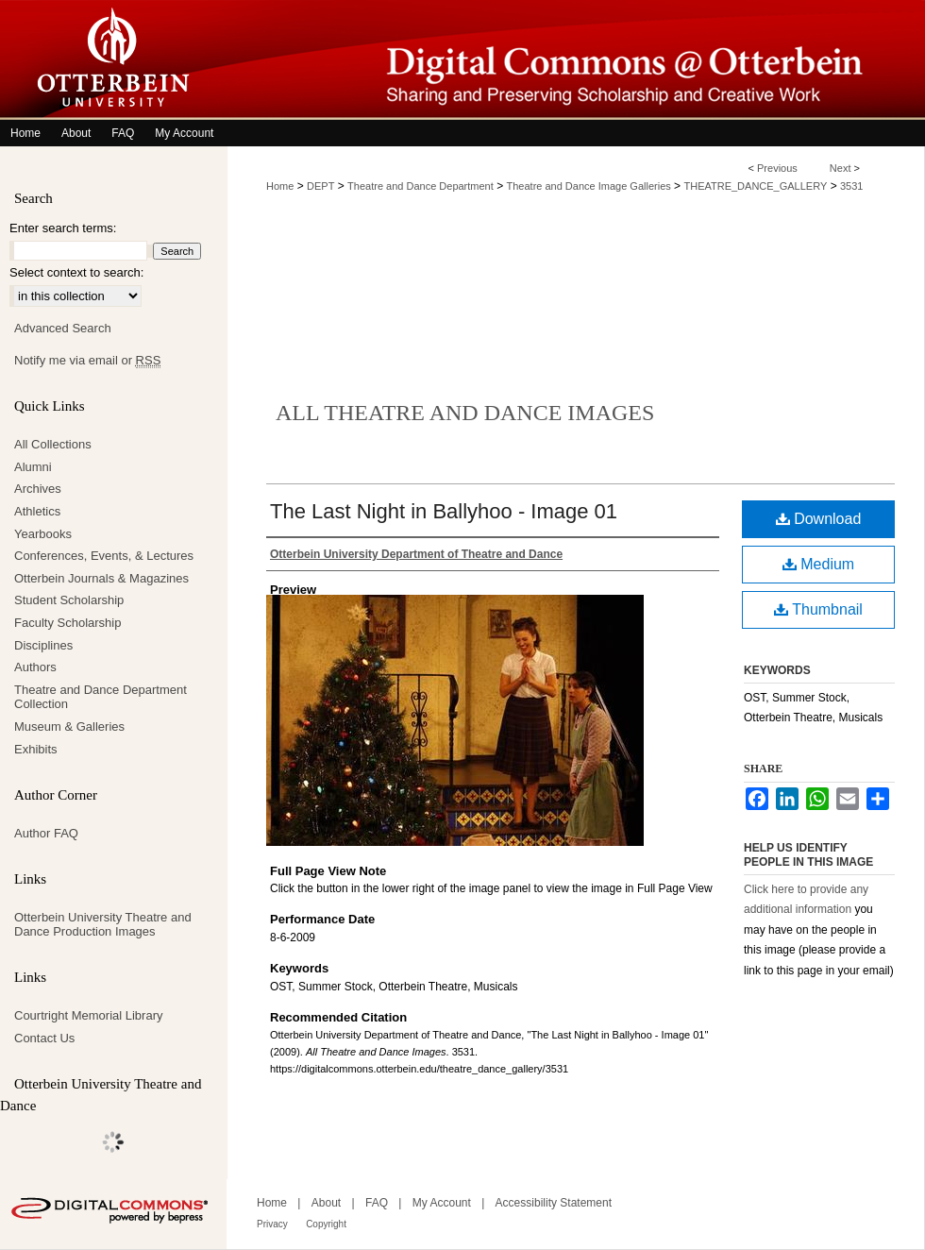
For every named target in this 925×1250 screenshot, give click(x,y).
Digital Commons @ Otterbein (576, 60)
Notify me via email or (87, 360)
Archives (37, 488)
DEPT (320, 186)
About (326, 1202)
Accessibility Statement (554, 1202)
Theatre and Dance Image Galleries (589, 186)
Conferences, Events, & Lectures (103, 556)
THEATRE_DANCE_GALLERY (755, 186)
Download (819, 519)
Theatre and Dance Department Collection (100, 697)
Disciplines (43, 645)
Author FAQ (46, 833)
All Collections (53, 444)
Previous (777, 168)
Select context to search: (76, 272)
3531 (851, 186)
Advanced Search (62, 328)
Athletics (37, 511)
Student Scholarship (69, 600)
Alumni (33, 467)
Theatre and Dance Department (420, 186)
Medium (818, 564)
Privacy (272, 1224)
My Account (441, 1202)
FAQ (376, 1202)
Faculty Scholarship (67, 623)
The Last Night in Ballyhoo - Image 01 (443, 511)
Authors (35, 667)
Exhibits (36, 749)
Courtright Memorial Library (88, 1015)
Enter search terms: (62, 228)
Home (280, 186)
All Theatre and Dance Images (465, 412)
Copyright (326, 1224)
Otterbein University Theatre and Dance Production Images (103, 924)
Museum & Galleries (69, 726)
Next (840, 168)
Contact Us (44, 1038)
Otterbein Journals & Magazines (101, 578)
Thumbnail (818, 609)
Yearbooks (43, 534)
